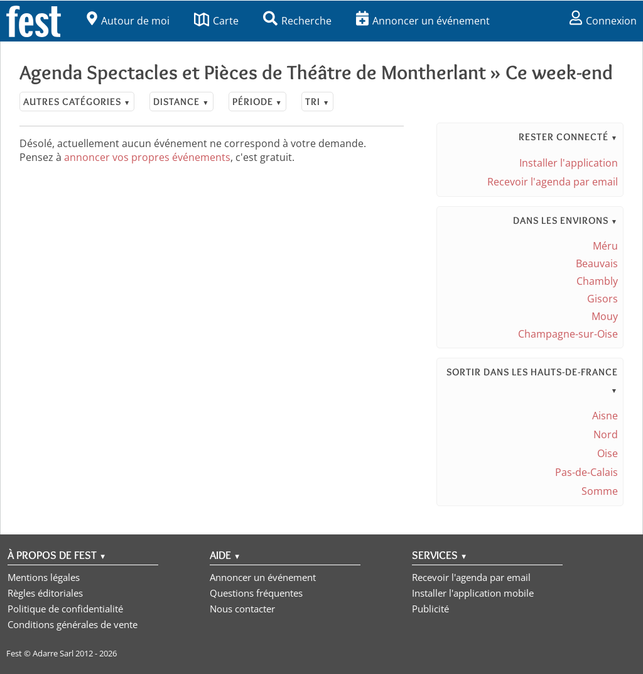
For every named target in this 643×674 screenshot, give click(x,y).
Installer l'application (568, 163)
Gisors (602, 299)
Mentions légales (44, 577)
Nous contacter (242, 608)
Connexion (603, 21)
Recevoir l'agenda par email (552, 182)
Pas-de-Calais (586, 472)
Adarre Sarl (53, 653)
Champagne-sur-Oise (568, 334)
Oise (607, 453)
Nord (605, 434)
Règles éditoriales (45, 593)
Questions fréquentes (256, 593)
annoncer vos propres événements (147, 157)
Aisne (605, 416)
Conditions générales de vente (73, 624)
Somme (599, 491)
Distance (181, 102)
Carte (216, 21)
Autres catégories (77, 102)
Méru (605, 246)
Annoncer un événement (423, 21)
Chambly (597, 281)
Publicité (430, 608)
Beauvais (597, 263)
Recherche (297, 21)
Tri (317, 102)
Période (257, 102)
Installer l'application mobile (473, 593)
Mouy (605, 316)
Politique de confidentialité (65, 608)
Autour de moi (128, 21)
